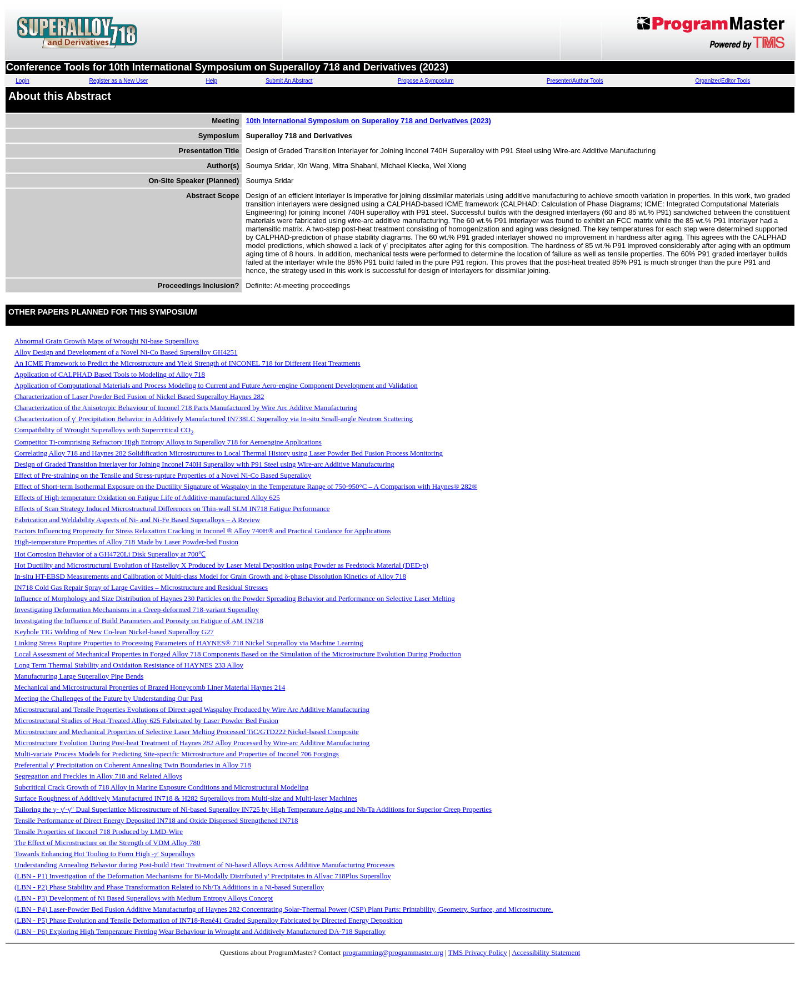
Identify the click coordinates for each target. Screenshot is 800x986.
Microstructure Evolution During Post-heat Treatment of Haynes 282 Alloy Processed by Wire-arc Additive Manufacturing (191, 743)
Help (212, 81)
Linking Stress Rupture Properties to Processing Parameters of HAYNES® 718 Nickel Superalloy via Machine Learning (188, 643)
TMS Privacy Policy (477, 952)
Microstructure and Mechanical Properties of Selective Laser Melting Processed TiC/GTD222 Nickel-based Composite (186, 731)
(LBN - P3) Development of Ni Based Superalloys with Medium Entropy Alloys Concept (143, 898)
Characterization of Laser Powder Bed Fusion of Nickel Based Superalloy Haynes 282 (139, 396)
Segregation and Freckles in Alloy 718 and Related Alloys (98, 776)
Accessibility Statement (546, 952)
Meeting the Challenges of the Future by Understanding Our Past (108, 698)
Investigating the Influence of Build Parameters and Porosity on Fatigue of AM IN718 (138, 620)
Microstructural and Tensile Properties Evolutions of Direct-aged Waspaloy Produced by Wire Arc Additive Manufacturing (191, 709)
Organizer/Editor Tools (722, 81)
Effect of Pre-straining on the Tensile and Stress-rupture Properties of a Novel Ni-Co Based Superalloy (162, 475)
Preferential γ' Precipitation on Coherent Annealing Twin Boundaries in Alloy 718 (132, 765)
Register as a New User (118, 81)
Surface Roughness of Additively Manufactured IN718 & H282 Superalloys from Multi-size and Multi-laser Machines (185, 798)
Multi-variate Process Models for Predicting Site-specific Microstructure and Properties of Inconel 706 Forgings (176, 754)
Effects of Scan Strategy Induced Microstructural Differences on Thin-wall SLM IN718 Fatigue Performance (172, 508)
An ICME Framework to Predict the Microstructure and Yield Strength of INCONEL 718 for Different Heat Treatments (187, 363)
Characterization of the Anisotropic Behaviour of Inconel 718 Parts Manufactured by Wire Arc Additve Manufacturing (185, 407)
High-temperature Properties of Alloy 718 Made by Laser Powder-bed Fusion (126, 542)
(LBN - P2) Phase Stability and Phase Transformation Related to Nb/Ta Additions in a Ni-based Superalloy (169, 887)
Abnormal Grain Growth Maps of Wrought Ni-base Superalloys (106, 341)
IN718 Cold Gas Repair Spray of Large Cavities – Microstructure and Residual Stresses (141, 587)
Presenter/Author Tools (575, 81)
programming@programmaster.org (393, 952)
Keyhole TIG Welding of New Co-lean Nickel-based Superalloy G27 (114, 632)
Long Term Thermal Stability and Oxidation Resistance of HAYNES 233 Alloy (128, 665)
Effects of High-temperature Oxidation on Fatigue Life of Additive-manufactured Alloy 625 (147, 497)
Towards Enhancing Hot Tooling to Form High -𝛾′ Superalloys (104, 854)
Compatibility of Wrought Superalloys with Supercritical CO (103, 430)
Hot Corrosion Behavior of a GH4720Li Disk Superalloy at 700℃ (110, 554)
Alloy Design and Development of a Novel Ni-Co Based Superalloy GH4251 (125, 352)
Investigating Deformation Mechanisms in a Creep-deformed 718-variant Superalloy (136, 609)
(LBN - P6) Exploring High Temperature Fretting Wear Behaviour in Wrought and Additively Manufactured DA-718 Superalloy (200, 931)
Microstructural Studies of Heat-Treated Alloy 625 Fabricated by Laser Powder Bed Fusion (146, 720)
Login (22, 81)
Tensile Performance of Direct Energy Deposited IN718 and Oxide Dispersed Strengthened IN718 (156, 820)
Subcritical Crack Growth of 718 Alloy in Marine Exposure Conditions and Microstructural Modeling (161, 787)
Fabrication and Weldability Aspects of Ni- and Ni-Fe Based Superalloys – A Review (137, 519)
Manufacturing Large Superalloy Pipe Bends (78, 676)
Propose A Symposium (426, 81)
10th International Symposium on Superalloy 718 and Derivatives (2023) (368, 121)
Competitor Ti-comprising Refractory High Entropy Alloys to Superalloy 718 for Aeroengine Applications (168, 442)
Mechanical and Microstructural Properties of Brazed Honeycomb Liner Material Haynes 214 (149, 687)
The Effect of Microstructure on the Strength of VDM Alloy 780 (107, 842)
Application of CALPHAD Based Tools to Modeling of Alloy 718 (109, 374)
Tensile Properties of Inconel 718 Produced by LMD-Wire (98, 831)
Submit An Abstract (289, 81)
